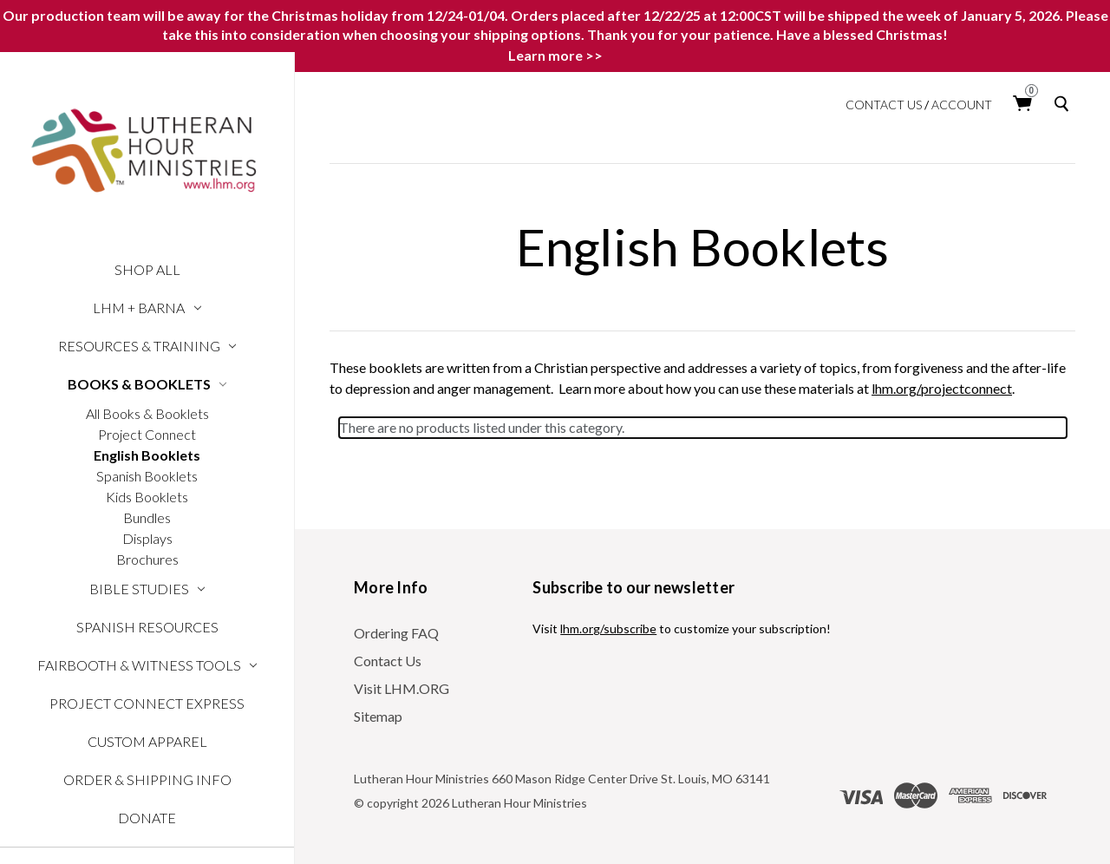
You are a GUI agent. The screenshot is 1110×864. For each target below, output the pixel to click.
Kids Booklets (147, 496)
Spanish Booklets (147, 476)
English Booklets (147, 455)
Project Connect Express (147, 703)
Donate (147, 817)
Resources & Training (147, 345)
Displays (147, 538)
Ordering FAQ (396, 633)
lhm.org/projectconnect (942, 388)
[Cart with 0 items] (1023, 103)
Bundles (147, 517)
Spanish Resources (147, 627)
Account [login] (961, 105)
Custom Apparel (147, 741)
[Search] (1064, 103)
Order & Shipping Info (147, 779)
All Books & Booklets (147, 413)
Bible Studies (147, 588)
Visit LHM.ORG (401, 688)
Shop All (147, 269)
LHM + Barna (147, 307)
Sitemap (378, 716)
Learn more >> (555, 55)
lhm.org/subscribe (608, 628)
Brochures (147, 559)
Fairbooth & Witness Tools (147, 665)
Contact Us (884, 105)
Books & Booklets (147, 384)
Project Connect (147, 434)
